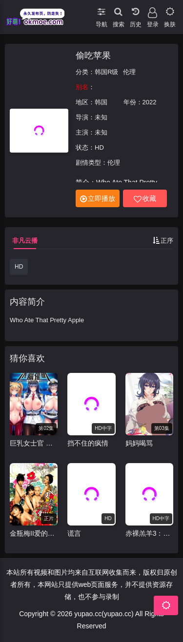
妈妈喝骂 (139, 443)
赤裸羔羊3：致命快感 (149, 533)
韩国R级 (106, 72)
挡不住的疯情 (87, 443)
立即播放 (97, 199)
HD (19, 266)
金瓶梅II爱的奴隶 (34, 533)
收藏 (145, 199)
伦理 (129, 72)
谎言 (74, 533)
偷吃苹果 (93, 55)
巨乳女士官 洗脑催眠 (34, 443)
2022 (149, 102)
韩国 (101, 102)
